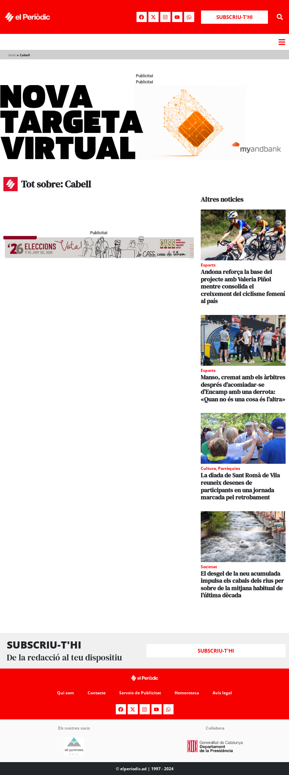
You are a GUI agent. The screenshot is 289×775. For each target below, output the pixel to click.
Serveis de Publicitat (140, 693)
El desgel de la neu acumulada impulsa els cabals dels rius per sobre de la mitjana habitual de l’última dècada (242, 584)
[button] (280, 17)
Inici (12, 55)
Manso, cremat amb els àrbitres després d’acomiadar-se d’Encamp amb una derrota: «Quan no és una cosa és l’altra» (243, 388)
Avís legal (222, 693)
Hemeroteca (187, 693)
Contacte (97, 693)
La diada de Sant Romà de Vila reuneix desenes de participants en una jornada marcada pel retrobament (240, 486)
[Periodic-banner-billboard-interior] (144, 158)
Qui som (65, 693)
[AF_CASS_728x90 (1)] (98, 257)
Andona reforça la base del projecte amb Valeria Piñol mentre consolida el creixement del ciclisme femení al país (243, 286)
